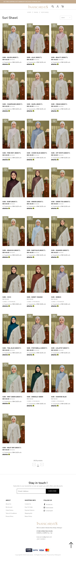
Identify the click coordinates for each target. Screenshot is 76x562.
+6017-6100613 (41, 539)
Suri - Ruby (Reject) (9, 202)
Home (29, 12)
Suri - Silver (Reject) (10, 57)
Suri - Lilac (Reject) (34, 57)
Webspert (57, 555)
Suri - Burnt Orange (35, 297)
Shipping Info (28, 513)
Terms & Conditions (11, 513)
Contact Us (28, 504)
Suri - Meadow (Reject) (11, 250)
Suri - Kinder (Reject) (35, 202)
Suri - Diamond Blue (58, 397)
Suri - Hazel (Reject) (34, 104)
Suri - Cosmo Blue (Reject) (37, 153)
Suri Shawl (45, 12)
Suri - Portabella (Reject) (37, 348)
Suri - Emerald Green (35, 397)
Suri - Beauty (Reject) (59, 57)
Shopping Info (30, 500)
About (8, 500)
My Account (9, 507)
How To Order (29, 507)
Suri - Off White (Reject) (60, 153)
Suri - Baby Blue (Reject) (36, 250)
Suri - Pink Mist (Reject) (11, 153)
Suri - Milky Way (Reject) (11, 448)
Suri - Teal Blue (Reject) (11, 348)
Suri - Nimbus (56, 297)
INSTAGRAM (48, 508)
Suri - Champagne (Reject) (12, 104)
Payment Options (29, 510)
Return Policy (28, 516)
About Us (8, 504)
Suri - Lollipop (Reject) (60, 348)
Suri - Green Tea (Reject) (60, 202)
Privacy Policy (9, 516)
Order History (9, 510)
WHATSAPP (48, 511)
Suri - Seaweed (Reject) (60, 250)
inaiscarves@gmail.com (44, 537)
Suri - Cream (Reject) (59, 104)
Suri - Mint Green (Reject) (12, 397)
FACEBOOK (48, 504)
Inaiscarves (29, 555)
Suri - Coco (6, 297)
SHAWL (36, 12)
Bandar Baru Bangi (51, 528)
